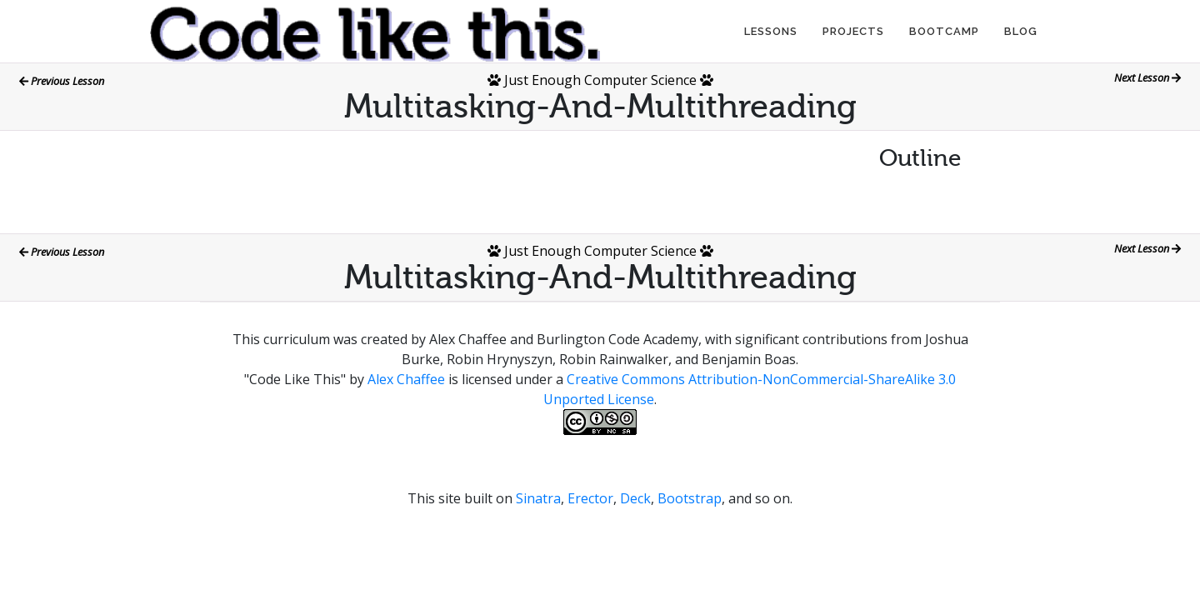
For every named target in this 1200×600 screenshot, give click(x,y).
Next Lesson (1147, 77)
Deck (635, 498)
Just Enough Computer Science (600, 80)
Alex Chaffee (406, 379)
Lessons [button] (771, 31)
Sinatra (538, 498)
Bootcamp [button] (944, 31)
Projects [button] (853, 31)
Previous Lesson (61, 80)
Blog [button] (1021, 31)
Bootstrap (690, 498)
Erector (590, 498)
